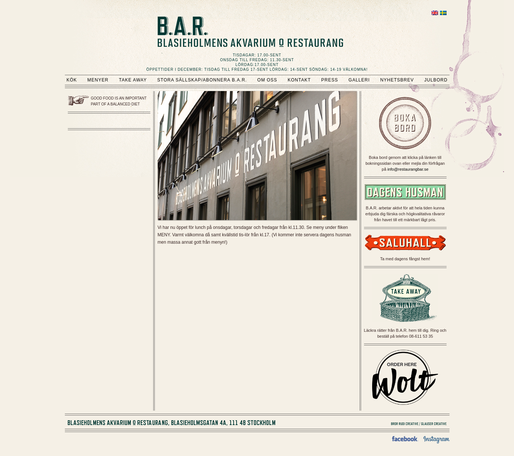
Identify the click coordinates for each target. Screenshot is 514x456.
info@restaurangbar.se (407, 169)
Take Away (133, 80)
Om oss (267, 80)
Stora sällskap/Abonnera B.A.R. (202, 80)
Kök (71, 80)
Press (329, 80)
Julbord (436, 80)
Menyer (97, 80)
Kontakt (299, 80)
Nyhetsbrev (397, 80)
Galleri (359, 80)
